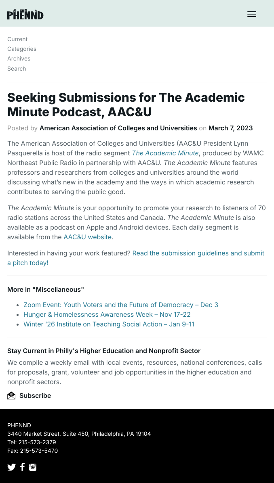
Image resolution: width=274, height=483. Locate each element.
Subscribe (29, 395)
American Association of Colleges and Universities (118, 128)
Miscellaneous (58, 289)
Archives (19, 58)
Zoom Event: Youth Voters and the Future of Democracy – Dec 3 (120, 305)
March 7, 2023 (231, 128)
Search (16, 68)
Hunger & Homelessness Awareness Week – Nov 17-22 (107, 314)
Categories (21, 49)
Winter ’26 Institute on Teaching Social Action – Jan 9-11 (108, 324)
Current (17, 39)
